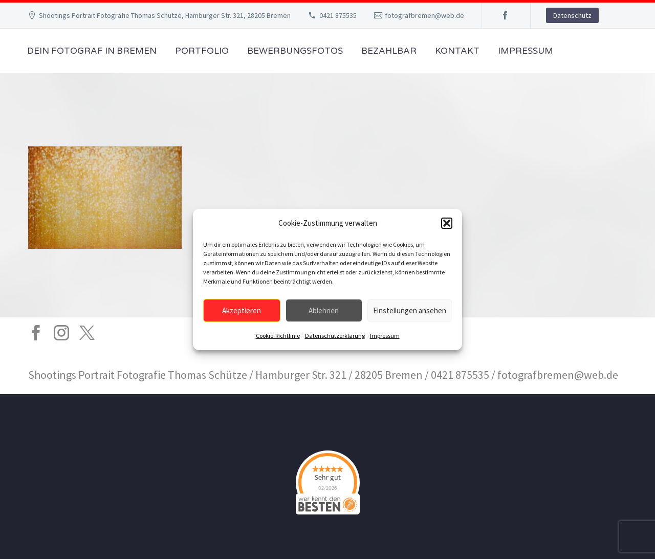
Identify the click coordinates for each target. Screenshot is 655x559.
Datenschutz (572, 15)
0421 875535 (338, 15)
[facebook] (35, 332)
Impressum (385, 335)
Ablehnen (324, 310)
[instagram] (61, 332)
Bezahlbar (389, 51)
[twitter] (87, 332)
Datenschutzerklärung (335, 335)
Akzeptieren (241, 310)
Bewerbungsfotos (295, 51)
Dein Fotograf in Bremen (92, 51)
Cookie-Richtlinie (278, 335)
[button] (447, 223)
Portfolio (202, 51)
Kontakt (457, 51)
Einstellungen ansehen (409, 310)
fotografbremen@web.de (424, 15)
